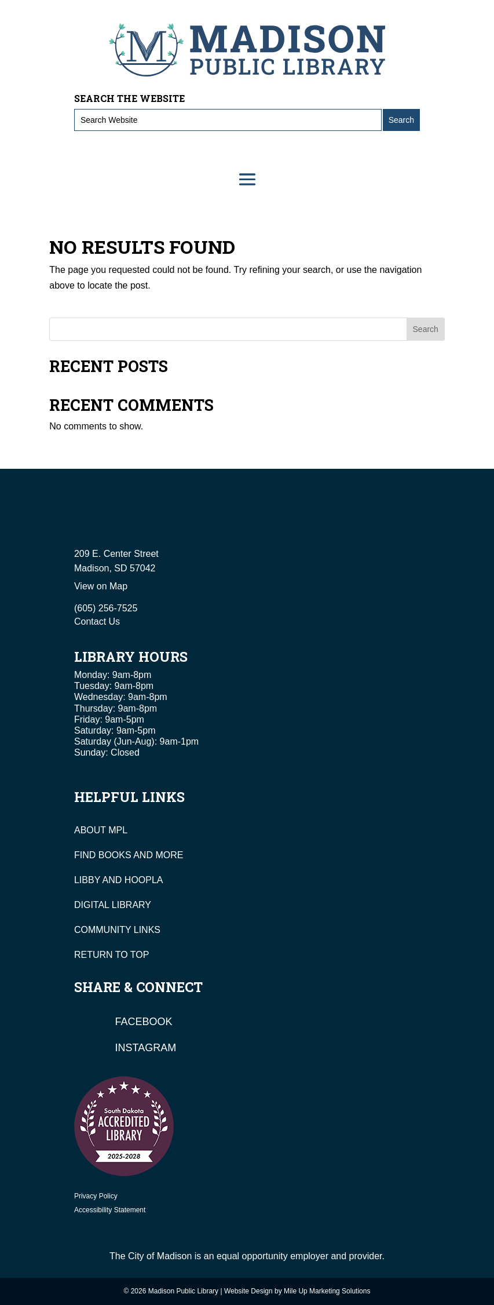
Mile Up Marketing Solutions (327, 1291)
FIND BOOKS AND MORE (128, 855)
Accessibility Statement (109, 1210)
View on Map (100, 586)
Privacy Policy (96, 1196)
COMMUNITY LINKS (117, 930)
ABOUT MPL (100, 830)
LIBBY (87, 880)
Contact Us (97, 621)
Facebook (144, 1021)
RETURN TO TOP (111, 955)
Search (425, 329)
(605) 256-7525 (105, 608)
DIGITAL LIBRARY (112, 905)
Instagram (146, 1048)
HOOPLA (144, 880)
